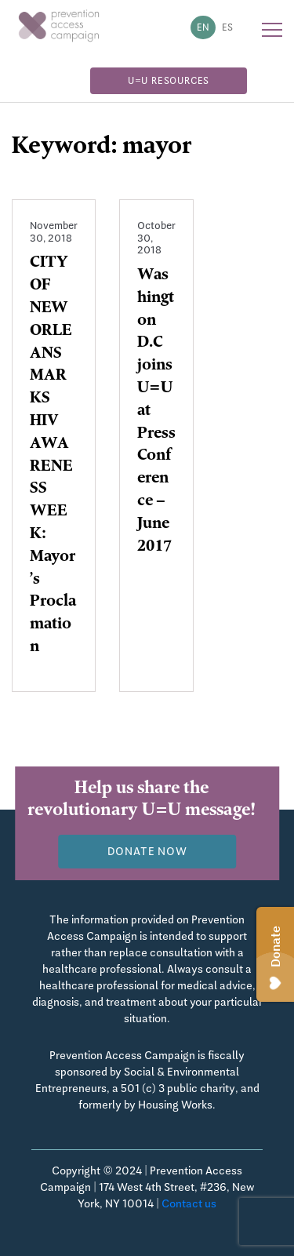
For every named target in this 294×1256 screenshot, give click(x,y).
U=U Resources (168, 80)
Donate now (147, 851)
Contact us (189, 1203)
